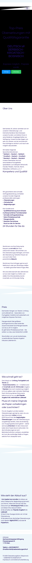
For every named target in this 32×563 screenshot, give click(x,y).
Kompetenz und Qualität (15, 171)
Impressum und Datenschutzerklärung (16, 560)
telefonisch (6, 265)
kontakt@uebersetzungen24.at (17, 549)
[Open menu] (27, 8)
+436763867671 (13, 547)
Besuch (14, 259)
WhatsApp (20, 265)
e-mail (13, 248)
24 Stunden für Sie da (13, 226)
